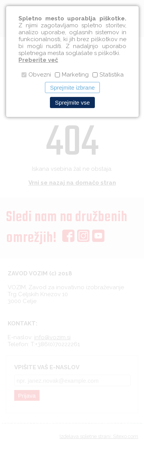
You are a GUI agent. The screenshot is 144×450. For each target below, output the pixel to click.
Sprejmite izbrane (72, 87)
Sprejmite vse (72, 102)
